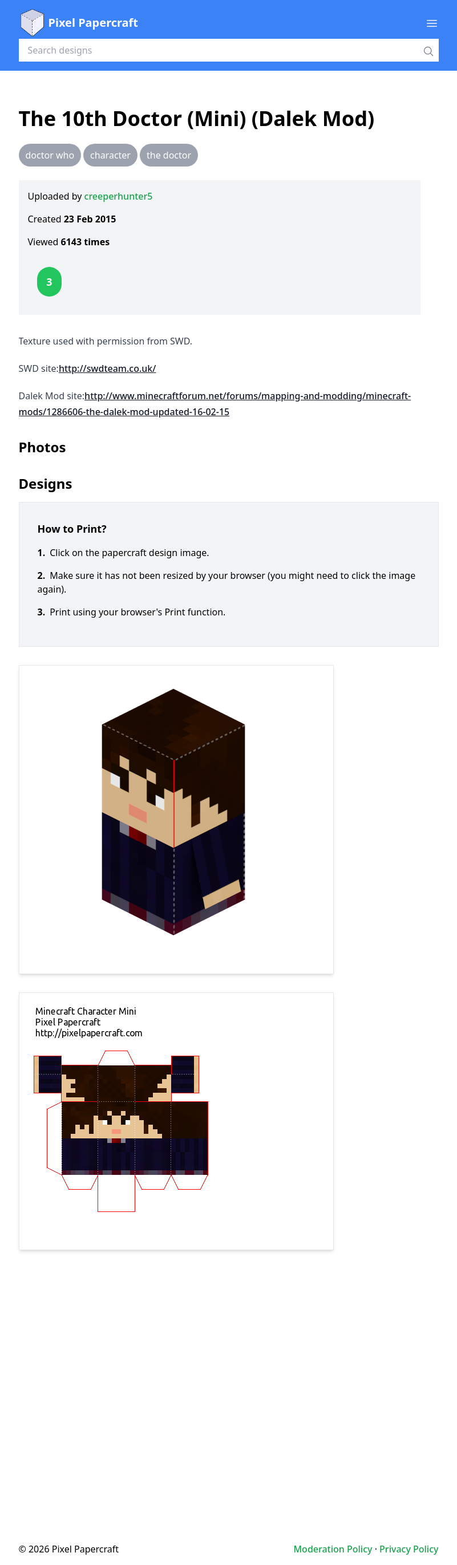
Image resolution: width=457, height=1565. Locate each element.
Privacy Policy (408, 1549)
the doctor (169, 155)
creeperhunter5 (118, 196)
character (110, 155)
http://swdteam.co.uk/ (107, 368)
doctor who (50, 155)
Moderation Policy (332, 1549)
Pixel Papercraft (78, 23)
